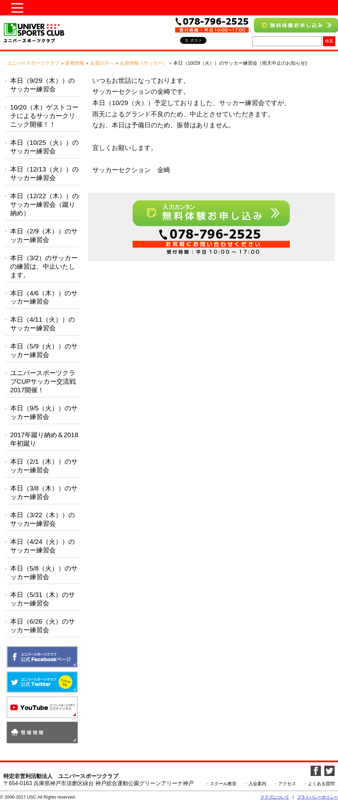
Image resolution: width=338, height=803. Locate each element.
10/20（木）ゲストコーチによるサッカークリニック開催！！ (44, 116)
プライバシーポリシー (317, 797)
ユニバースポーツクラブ (33, 63)
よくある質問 (321, 783)
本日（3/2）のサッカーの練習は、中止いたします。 (44, 266)
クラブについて (274, 797)
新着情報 (74, 63)
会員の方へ (102, 63)
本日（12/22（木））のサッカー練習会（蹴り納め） (44, 204)
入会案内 (257, 783)
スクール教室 (223, 783)
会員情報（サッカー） (143, 63)
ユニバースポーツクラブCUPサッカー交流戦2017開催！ (43, 381)
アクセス (287, 783)
